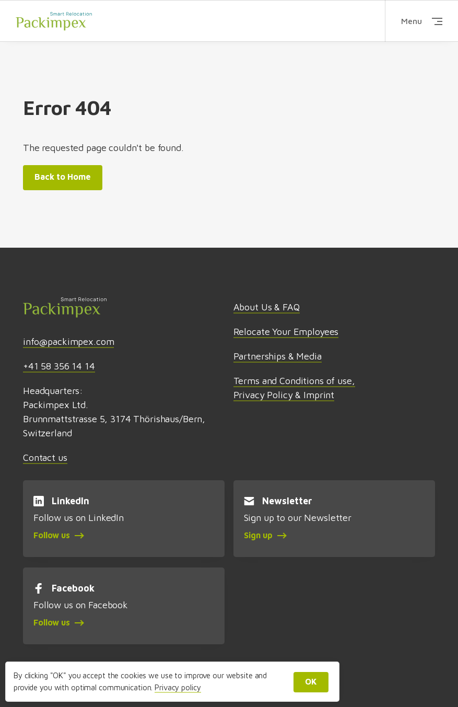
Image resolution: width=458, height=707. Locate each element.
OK (311, 681)
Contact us (45, 457)
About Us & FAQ (266, 307)
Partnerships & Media (277, 356)
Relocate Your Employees (286, 331)
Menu (421, 21)
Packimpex (54, 20)
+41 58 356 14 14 (59, 366)
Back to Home (62, 176)
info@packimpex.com (68, 341)
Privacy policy (178, 687)
